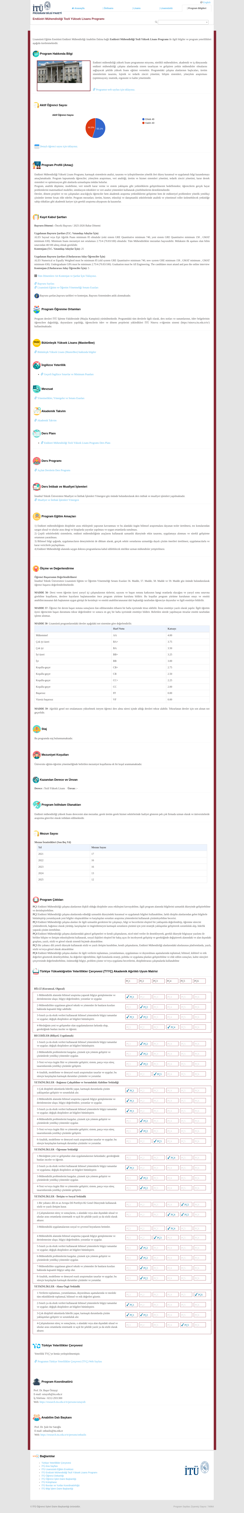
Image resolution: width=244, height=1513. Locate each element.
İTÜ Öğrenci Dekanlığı (53, 1475)
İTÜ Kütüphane (49, 1482)
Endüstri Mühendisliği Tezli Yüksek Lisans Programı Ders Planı (75, 442)
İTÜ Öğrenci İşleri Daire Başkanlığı (59, 1479)
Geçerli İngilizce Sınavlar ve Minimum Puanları (67, 374)
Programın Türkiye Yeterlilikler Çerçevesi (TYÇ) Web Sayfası (68, 1361)
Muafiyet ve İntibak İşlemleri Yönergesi (56, 500)
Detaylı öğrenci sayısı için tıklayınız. (56, 146)
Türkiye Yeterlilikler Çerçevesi (56, 1463)
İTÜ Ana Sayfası (50, 1466)
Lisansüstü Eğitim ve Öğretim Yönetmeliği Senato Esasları (66, 287)
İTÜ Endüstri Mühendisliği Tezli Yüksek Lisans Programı (69, 1472)
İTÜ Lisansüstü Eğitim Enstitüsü (57, 1469)
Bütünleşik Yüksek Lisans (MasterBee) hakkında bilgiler (65, 352)
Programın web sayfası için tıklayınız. (114, 89)
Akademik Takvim (45, 420)
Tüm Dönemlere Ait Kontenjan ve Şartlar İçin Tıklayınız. (67, 276)
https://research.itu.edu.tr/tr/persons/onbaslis (63, 1434)
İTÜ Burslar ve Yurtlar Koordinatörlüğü (61, 1485)
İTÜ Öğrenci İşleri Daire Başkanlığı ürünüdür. (56, 1506)
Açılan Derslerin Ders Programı (52, 470)
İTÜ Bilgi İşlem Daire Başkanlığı (57, 1488)
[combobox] (183, 22)
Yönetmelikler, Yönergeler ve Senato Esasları (59, 398)
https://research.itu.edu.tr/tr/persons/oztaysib (62, 1402)
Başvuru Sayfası (44, 283)
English (207, 2)
